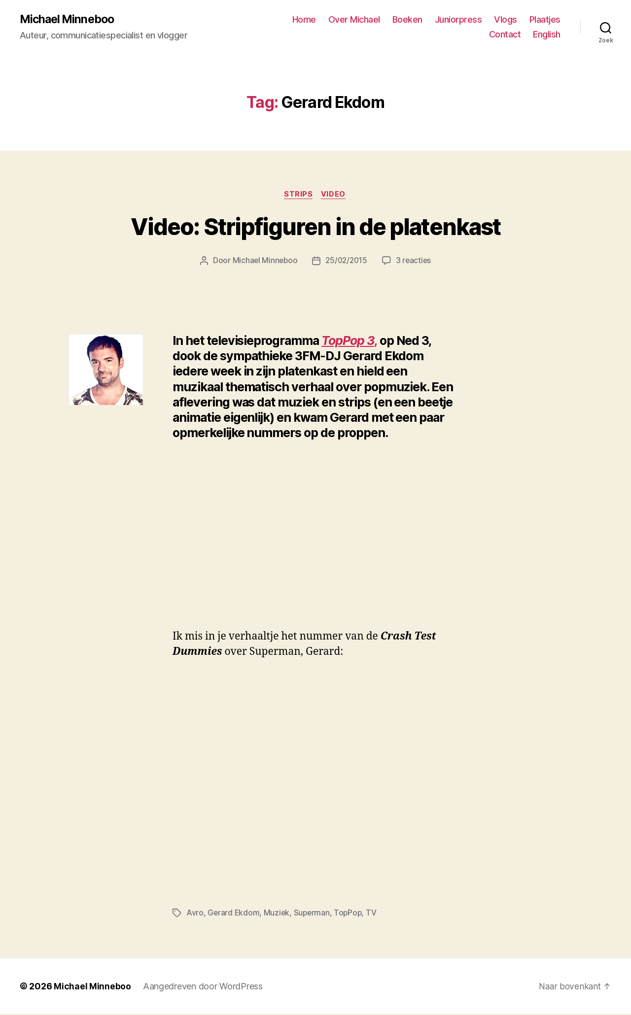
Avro (195, 914)
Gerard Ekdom (234, 914)
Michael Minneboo (69, 20)
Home (304, 20)
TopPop (350, 914)
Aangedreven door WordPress (203, 987)
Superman (313, 914)
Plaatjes (545, 20)
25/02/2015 (346, 262)
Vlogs (505, 20)
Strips (298, 195)
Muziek (278, 914)
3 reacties (415, 262)
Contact (505, 35)
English (547, 35)
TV (374, 914)
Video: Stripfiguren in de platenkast (315, 228)
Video (334, 195)
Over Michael (354, 20)
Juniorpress (458, 20)
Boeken (407, 20)
